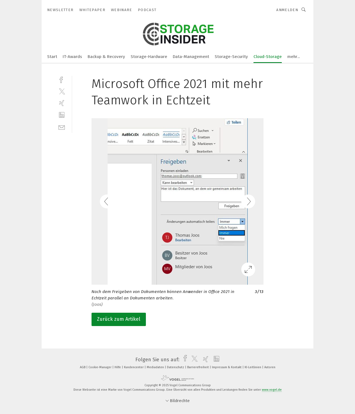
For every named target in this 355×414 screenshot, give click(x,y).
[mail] (61, 126)
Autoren (269, 367)
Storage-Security (231, 56)
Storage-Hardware (149, 56)
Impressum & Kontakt (227, 367)
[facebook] (61, 79)
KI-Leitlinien (253, 367)
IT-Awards (72, 56)
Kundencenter (134, 367)
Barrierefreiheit (198, 367)
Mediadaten (156, 367)
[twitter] (61, 91)
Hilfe (118, 367)
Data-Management (191, 56)
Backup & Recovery (106, 56)
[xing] (61, 103)
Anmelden (287, 9)
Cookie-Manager (100, 367)
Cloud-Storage (267, 56)
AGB (83, 367)
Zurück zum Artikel (118, 319)
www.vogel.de (272, 390)
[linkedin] (61, 115)
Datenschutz (176, 367)
